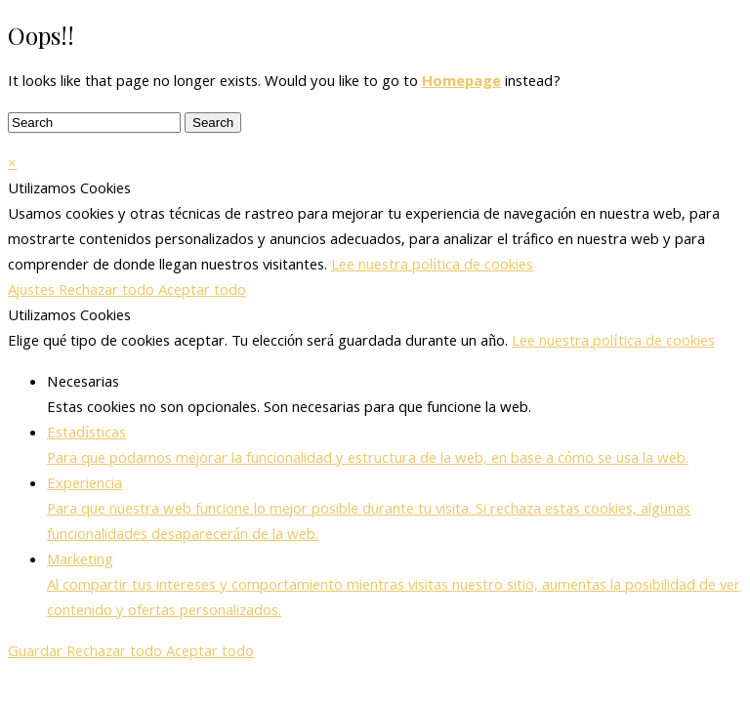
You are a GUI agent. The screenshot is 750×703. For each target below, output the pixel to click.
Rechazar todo (108, 292)
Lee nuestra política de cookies (432, 266)
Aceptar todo (202, 292)
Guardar (37, 653)
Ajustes (33, 292)
